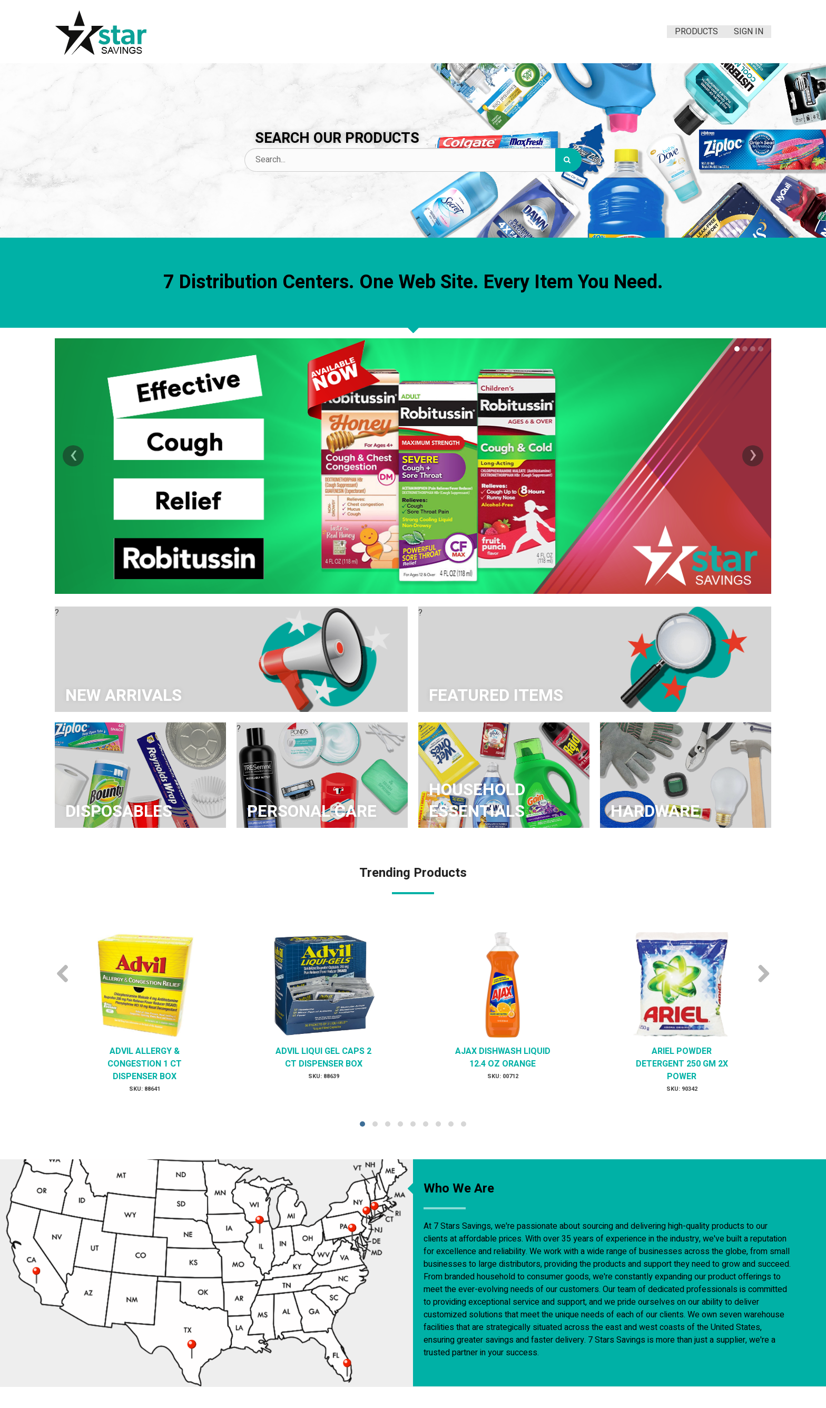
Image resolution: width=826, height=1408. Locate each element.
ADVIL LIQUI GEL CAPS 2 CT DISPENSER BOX (323, 1057)
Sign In (748, 31)
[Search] (568, 160)
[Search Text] (413, 160)
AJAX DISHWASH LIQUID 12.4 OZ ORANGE (502, 1057)
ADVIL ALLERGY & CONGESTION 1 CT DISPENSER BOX (144, 1064)
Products (696, 31)
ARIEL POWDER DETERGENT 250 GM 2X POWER (682, 1064)
